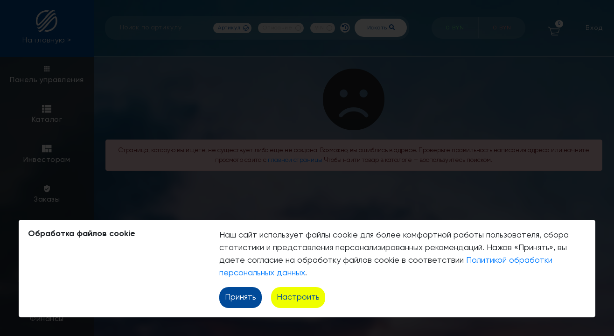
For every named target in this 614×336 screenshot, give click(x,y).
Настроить (298, 297)
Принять (240, 297)
